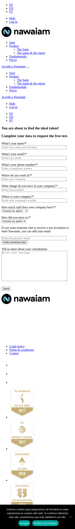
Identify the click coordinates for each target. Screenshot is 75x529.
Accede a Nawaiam (13, 66)
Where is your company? (18, 196)
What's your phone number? (20, 164)
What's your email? (14, 154)
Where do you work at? (17, 175)
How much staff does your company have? (29, 207)
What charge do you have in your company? (30, 186)
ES (11, 4)
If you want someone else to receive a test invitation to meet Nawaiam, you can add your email (35, 229)
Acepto (24, 523)
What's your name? (14, 143)
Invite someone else (14, 242)
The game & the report (31, 53)
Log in (13, 21)
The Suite (23, 49)
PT (11, 11)
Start (12, 42)
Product (14, 46)
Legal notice (17, 352)
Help (12, 18)
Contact (14, 359)
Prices (13, 60)
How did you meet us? (16, 217)
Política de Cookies (45, 523)
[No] (70, 517)
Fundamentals (18, 56)
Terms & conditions (21, 355)
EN (11, 8)
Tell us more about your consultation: (25, 249)
